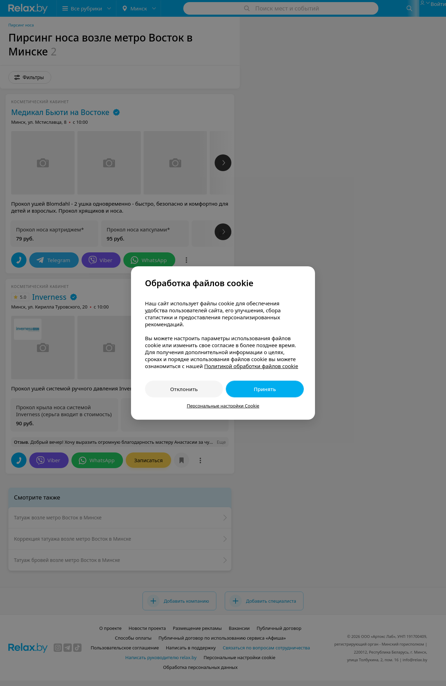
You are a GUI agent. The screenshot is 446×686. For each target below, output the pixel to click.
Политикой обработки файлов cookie (251, 366)
